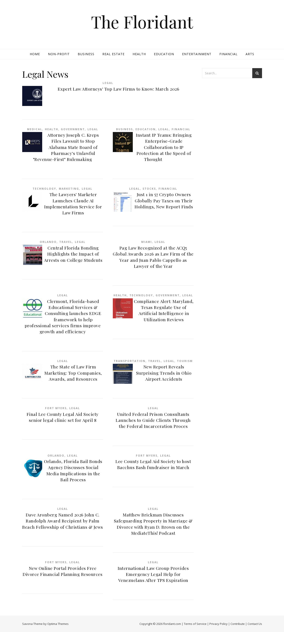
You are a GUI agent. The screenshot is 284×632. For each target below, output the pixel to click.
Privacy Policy (218, 624)
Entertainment (196, 54)
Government (73, 129)
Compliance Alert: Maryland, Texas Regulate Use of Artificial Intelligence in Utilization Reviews (164, 310)
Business (86, 54)
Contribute (237, 624)
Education (164, 54)
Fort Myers (56, 408)
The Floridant (142, 21)
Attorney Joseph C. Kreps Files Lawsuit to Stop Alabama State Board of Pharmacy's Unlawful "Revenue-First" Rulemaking (66, 147)
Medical (34, 129)
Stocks (149, 189)
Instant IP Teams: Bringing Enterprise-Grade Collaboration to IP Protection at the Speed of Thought (164, 147)
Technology (44, 189)
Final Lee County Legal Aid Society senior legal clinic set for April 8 (63, 417)
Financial (228, 54)
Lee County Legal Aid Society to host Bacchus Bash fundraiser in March (153, 464)
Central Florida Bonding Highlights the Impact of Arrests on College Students (73, 254)
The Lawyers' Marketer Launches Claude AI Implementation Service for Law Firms (73, 203)
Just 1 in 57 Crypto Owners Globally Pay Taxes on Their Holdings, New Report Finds (164, 200)
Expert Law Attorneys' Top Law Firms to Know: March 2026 (118, 89)
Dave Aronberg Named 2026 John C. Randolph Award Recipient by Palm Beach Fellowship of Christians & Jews (62, 521)
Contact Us (255, 624)
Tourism (185, 361)
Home (35, 54)
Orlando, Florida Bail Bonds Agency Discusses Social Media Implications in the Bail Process (73, 470)
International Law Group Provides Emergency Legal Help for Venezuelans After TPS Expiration (153, 574)
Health (139, 54)
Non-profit (59, 54)
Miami (146, 242)
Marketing (69, 189)
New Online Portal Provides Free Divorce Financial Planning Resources (62, 571)
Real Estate (113, 54)
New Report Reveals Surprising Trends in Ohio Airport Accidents (164, 373)
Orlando (48, 242)
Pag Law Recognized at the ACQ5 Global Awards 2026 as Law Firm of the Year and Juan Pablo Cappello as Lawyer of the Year (153, 257)
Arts (250, 54)
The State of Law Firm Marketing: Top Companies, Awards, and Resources (73, 373)
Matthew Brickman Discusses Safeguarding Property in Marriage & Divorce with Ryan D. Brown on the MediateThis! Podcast (153, 524)
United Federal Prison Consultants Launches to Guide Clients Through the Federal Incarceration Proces (153, 420)
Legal (108, 83)
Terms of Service (195, 624)
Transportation (129, 361)
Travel (65, 242)
